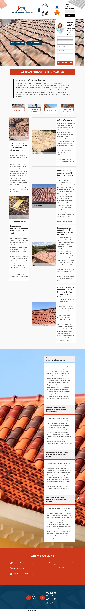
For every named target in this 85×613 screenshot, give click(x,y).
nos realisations (17, 43)
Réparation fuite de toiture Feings (42, 575)
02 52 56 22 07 (45, 6)
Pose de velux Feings (18, 568)
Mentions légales (53, 611)
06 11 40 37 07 (45, 14)
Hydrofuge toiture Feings (19, 563)
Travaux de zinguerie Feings (20, 574)
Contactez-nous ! (34, 43)
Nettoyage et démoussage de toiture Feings (65, 565)
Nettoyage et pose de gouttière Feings (43, 565)
